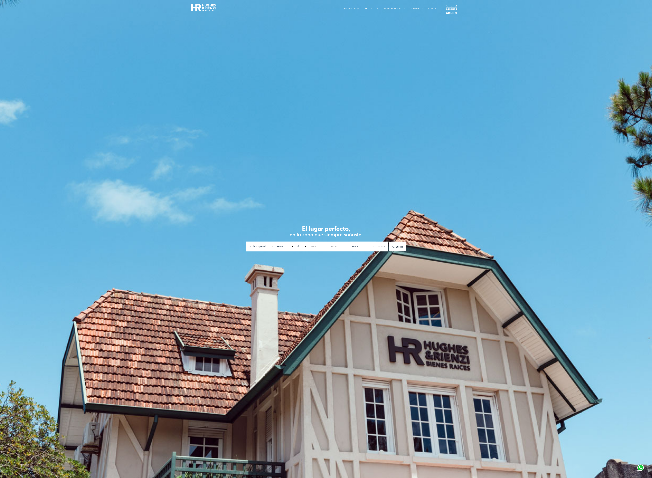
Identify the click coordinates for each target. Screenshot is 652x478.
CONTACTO (434, 8)
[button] (260, 246)
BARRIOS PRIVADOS (394, 8)
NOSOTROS (416, 8)
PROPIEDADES (351, 8)
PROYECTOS (371, 8)
